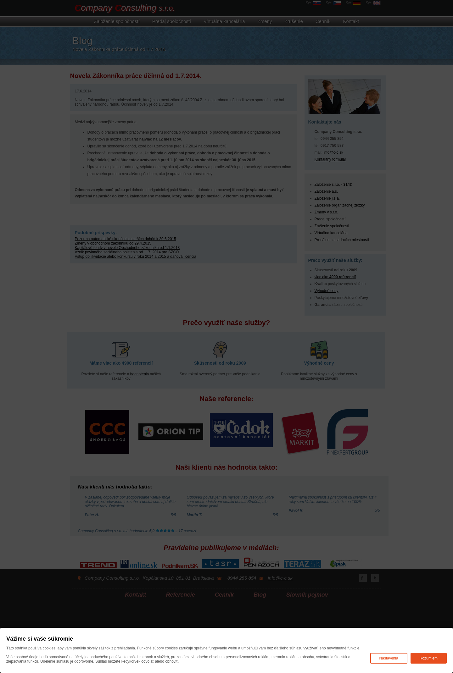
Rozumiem (429, 658)
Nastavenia (388, 658)
